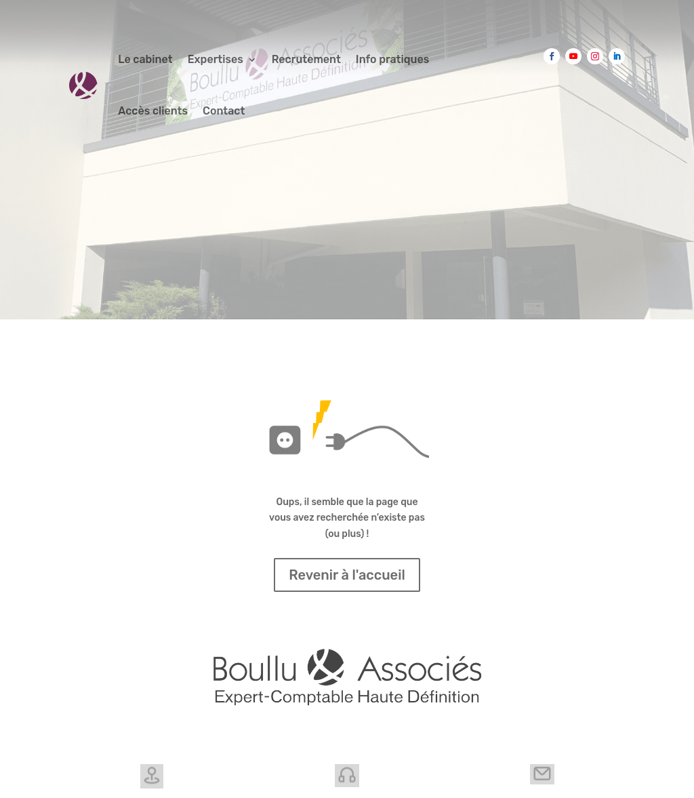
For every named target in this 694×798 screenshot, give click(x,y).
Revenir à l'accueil (347, 575)
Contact (224, 110)
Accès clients (153, 110)
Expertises (215, 59)
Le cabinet (145, 59)
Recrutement (306, 59)
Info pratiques (392, 59)
